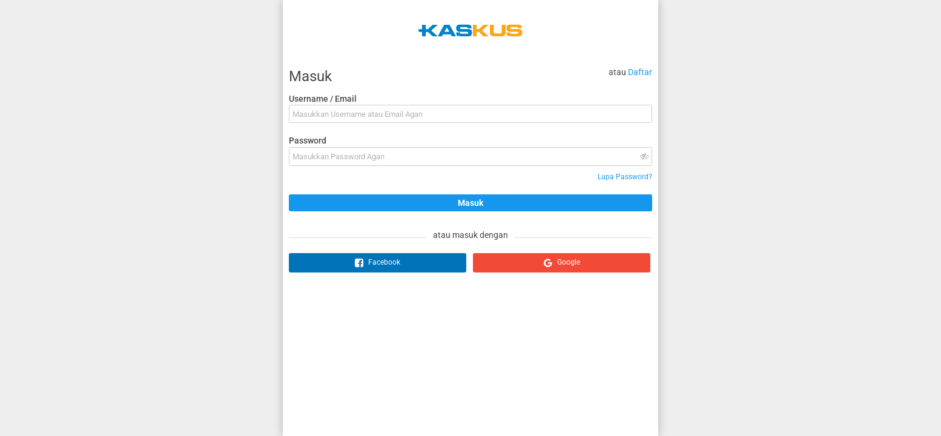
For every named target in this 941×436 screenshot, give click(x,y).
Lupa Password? (625, 177)
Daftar (640, 72)
